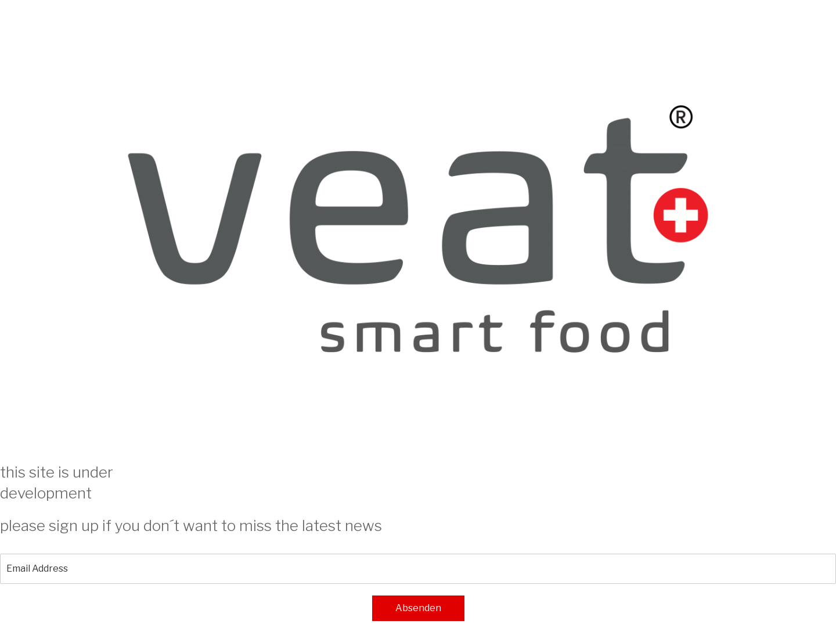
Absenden (418, 608)
